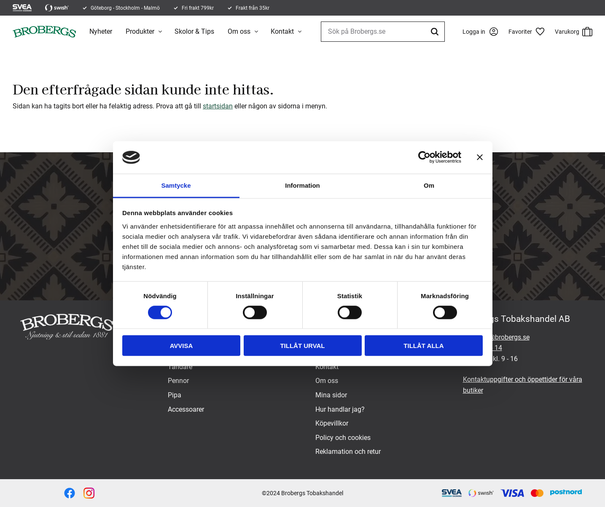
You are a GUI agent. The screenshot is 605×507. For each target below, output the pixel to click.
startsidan (218, 106)
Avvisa (181, 345)
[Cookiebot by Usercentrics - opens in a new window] (424, 157)
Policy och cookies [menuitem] (343, 438)
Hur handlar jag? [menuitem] (340, 409)
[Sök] (436, 31)
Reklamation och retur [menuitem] (348, 452)
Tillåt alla (423, 345)
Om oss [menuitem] (239, 31)
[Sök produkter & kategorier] (382, 31)
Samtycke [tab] (176, 185)
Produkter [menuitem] (140, 31)
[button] (529, 31)
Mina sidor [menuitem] (331, 395)
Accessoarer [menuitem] (186, 409)
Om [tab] (429, 185)
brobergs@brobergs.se (496, 337)
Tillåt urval (302, 345)
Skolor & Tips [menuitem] (194, 31)
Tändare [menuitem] (180, 367)
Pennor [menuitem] (178, 381)
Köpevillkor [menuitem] (331, 423)
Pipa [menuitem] (174, 395)
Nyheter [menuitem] (100, 31)
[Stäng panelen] (480, 157)
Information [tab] (302, 185)
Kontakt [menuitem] (282, 31)
